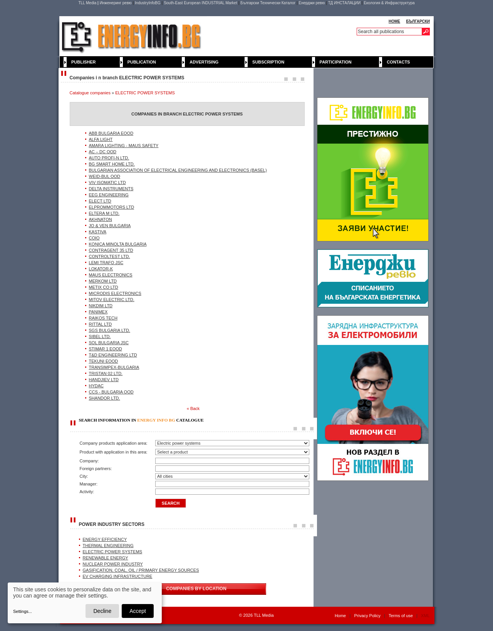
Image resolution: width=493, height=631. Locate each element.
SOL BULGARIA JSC (109, 342)
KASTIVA (98, 231)
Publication (141, 62)
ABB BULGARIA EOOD (111, 133)
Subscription (268, 62)
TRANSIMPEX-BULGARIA (114, 367)
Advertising (203, 62)
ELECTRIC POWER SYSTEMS (145, 92)
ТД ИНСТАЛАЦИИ (344, 3)
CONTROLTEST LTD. (109, 256)
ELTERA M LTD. (104, 213)
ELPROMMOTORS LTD (111, 207)
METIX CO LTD (103, 287)
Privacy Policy (367, 615)
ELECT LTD (100, 201)
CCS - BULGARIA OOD (111, 392)
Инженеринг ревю (116, 3)
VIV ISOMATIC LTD (107, 182)
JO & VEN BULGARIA (110, 225)
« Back (193, 408)
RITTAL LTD (100, 324)
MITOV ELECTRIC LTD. (111, 299)
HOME (394, 21)
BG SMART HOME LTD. (112, 164)
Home (340, 615)
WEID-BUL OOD (105, 176)
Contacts (398, 62)
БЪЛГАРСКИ (418, 21)
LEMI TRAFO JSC (106, 262)
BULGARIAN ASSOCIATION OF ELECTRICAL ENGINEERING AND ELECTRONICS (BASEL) (178, 170)
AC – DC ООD (103, 151)
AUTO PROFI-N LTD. (109, 158)
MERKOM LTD (103, 281)
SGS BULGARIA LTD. (109, 330)
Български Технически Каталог (267, 3)
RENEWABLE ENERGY (105, 558)
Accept (137, 611)
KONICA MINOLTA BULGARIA (118, 244)
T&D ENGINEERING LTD (113, 355)
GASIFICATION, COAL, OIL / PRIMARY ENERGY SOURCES (141, 570)
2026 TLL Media (258, 615)
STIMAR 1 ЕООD (105, 348)
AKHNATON (100, 219)
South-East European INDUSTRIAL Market (200, 3)
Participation (336, 62)
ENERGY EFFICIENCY (105, 539)
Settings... (22, 611)
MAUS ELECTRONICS (110, 275)
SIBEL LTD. (100, 336)
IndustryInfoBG (148, 3)
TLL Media (87, 3)
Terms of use (401, 615)
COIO (94, 238)
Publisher (83, 62)
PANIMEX (98, 312)
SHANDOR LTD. (104, 398)
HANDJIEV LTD (104, 379)
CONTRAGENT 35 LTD (111, 250)
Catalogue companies (90, 92)
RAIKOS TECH (103, 318)
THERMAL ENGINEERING (108, 545)
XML (425, 615)
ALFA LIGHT (101, 139)
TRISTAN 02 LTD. (106, 373)
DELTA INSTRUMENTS (111, 188)
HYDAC (96, 385)
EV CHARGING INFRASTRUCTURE (118, 576)
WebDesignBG (213, 616)
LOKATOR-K (101, 268)
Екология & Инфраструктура (389, 3)
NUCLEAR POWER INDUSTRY (113, 564)
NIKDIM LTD (101, 305)
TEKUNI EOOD (103, 361)
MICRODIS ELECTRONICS (115, 293)
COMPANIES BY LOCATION (196, 588)
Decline (102, 611)
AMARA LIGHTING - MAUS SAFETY (124, 145)
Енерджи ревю (312, 3)
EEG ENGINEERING (109, 194)
